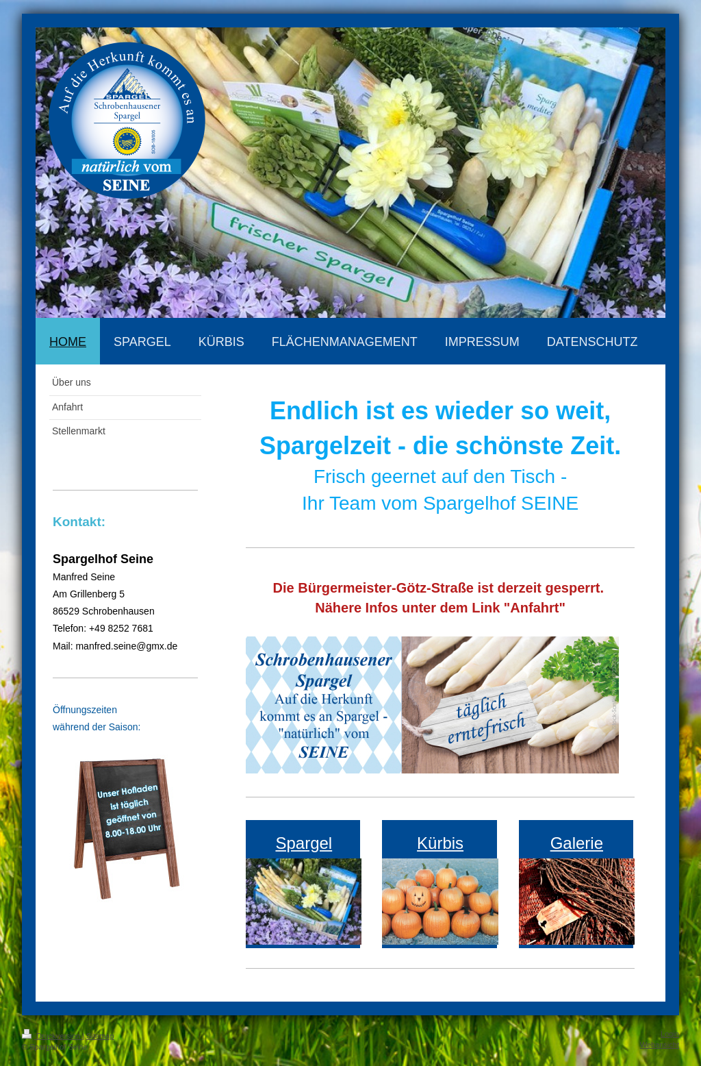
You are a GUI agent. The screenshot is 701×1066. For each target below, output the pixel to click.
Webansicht (659, 1045)
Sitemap (100, 1036)
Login (670, 1034)
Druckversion (52, 1036)
